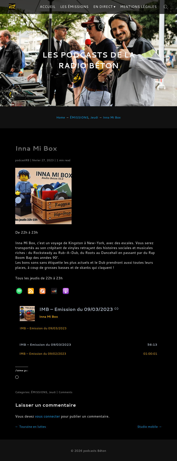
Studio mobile (149, 426)
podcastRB (22, 160)
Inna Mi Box (36, 148)
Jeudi (52, 392)
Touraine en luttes (30, 426)
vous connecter (47, 416)
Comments (66, 392)
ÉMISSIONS (39, 392)
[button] (88, 344)
